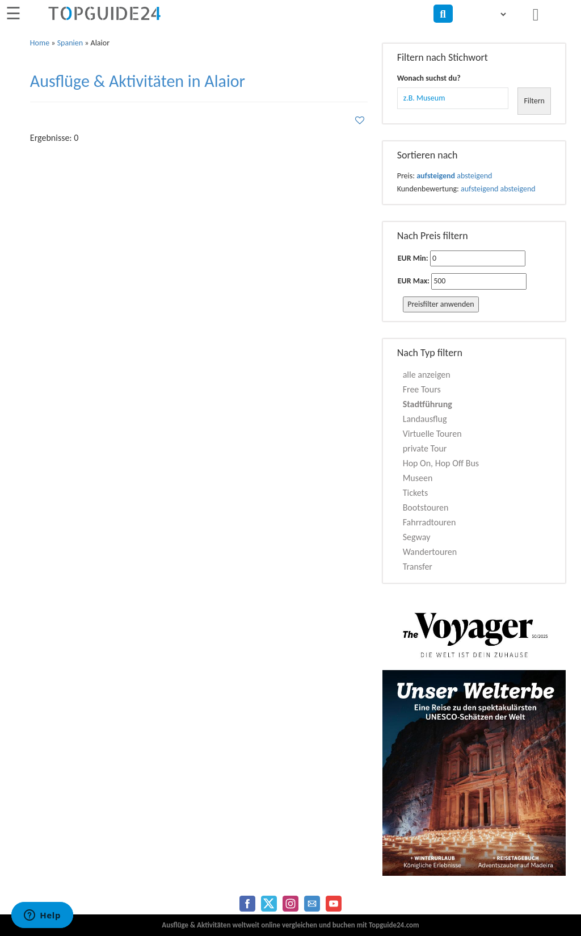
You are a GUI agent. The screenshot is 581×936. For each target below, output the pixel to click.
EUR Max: (414, 281)
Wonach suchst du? (429, 78)
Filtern (534, 101)
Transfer (417, 566)
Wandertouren (430, 551)
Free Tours (422, 389)
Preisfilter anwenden (440, 304)
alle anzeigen (427, 374)
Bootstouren (426, 507)
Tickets (415, 492)
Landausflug (425, 418)
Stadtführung (427, 404)
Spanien (70, 43)
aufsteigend (435, 176)
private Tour (425, 448)
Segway (417, 537)
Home (39, 43)
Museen (418, 478)
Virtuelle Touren (432, 433)
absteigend (474, 176)
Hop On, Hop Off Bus (441, 463)
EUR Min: (413, 258)
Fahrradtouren (429, 522)
